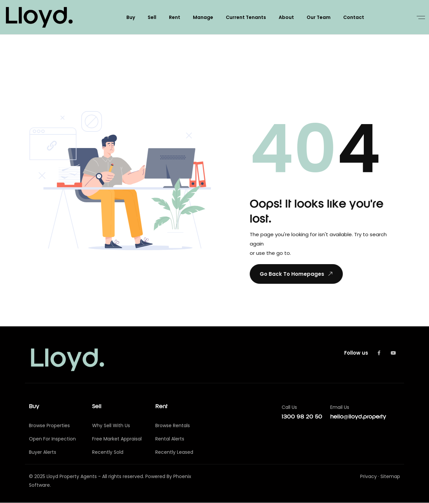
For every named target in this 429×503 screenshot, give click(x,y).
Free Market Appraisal (117, 439)
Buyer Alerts (42, 452)
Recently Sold (107, 452)
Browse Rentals (172, 425)
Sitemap (390, 476)
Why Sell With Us (111, 425)
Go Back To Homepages (296, 274)
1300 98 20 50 (302, 417)
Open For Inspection (52, 439)
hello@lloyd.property (358, 417)
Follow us (356, 352)
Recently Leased (174, 452)
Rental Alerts (169, 439)
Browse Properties (49, 425)
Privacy (368, 476)
